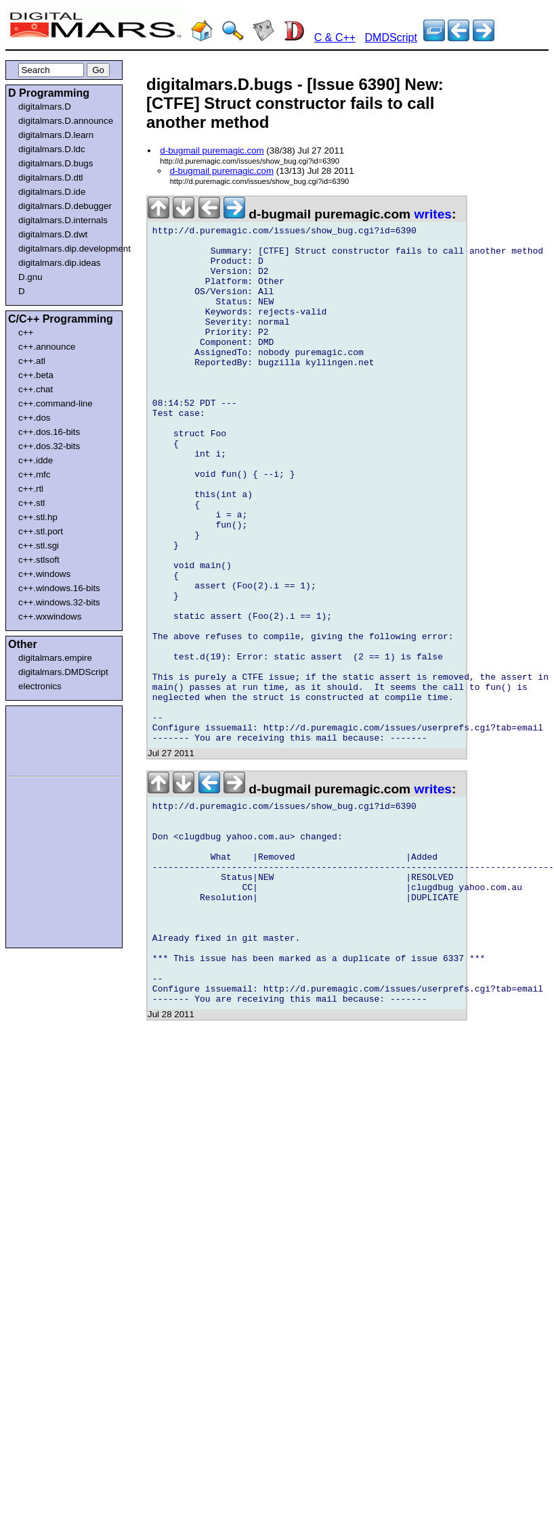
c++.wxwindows (49, 616)
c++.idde (35, 460)
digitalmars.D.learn (55, 135)
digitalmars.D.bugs (55, 163)
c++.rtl (30, 489)
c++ (25, 332)
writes (433, 214)
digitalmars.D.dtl (50, 177)
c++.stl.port (40, 531)
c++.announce (47, 347)
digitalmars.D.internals (63, 220)
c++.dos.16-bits (49, 432)
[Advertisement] (48, 738)
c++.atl (31, 361)
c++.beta (36, 375)
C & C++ (335, 37)
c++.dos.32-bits (49, 446)
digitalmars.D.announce (65, 121)
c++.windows (44, 574)
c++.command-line (55, 403)
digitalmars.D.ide (51, 192)
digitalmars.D (44, 106)
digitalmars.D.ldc (51, 149)
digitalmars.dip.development (66, 248)
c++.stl (31, 503)
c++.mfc (34, 474)
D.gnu (30, 277)
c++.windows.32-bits (59, 602)
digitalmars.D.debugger (65, 206)
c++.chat (35, 389)
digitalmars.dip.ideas (59, 263)
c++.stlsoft (39, 560)
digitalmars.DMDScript (63, 672)
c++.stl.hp (38, 517)
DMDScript (391, 37)
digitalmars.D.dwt (52, 234)
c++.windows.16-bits (59, 588)
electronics (40, 686)
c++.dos (34, 418)
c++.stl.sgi (38, 545)
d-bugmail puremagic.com (211, 150)
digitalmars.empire (55, 658)
